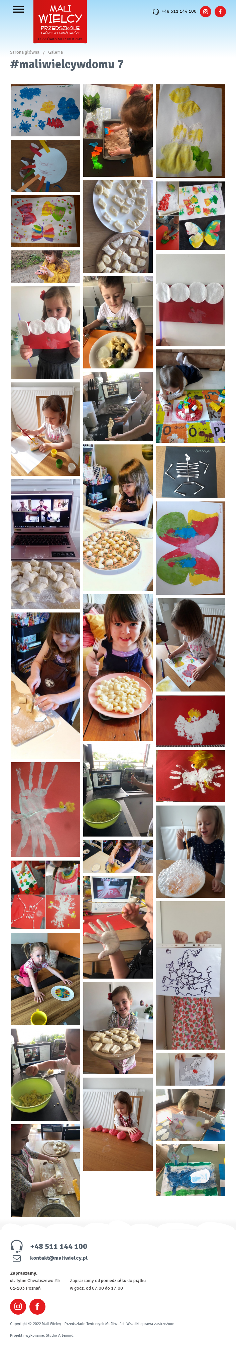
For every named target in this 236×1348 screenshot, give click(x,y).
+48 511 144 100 (174, 11)
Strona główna (24, 52)
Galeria (55, 52)
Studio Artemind (60, 1335)
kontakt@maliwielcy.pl (49, 1258)
